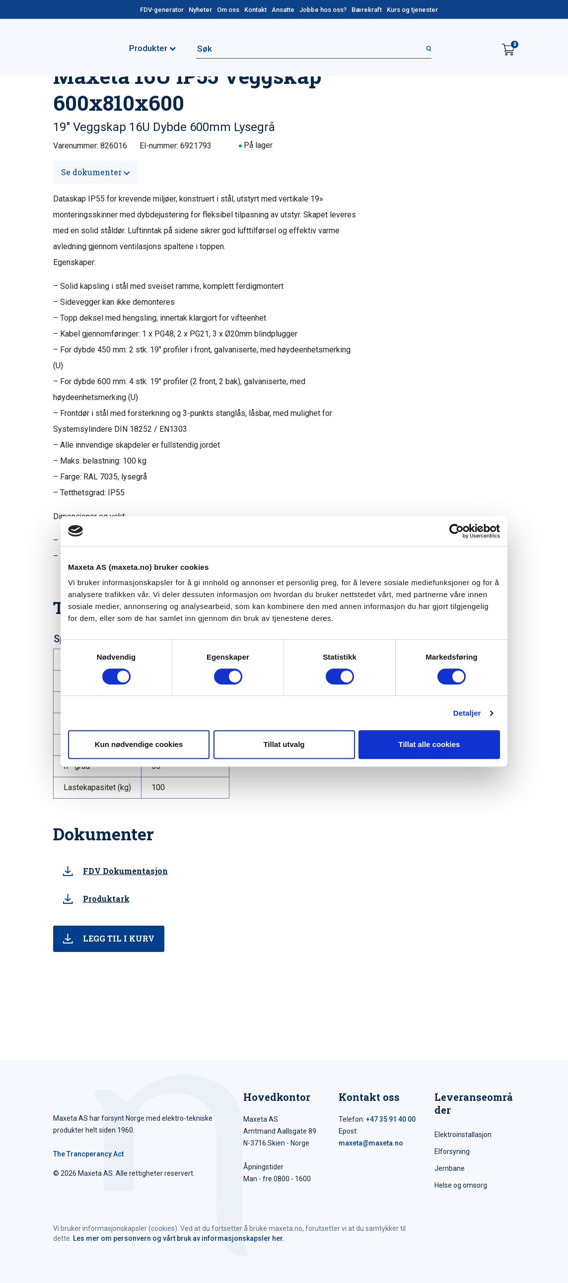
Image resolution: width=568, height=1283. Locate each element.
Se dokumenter (95, 172)
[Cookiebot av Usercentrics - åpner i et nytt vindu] (456, 531)
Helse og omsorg (460, 1185)
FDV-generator (162, 9)
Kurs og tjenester (412, 9)
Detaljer (467, 713)
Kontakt (255, 9)
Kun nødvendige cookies (139, 744)
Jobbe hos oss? (323, 9)
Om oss (228, 9)
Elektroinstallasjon (463, 1135)
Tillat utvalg (283, 744)
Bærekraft (367, 9)
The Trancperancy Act (88, 1154)
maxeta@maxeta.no (371, 1143)
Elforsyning (452, 1151)
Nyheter (200, 9)
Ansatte (283, 9)
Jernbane (449, 1168)
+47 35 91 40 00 (391, 1119)
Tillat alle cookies (429, 744)
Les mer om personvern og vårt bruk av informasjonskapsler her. (178, 1238)
